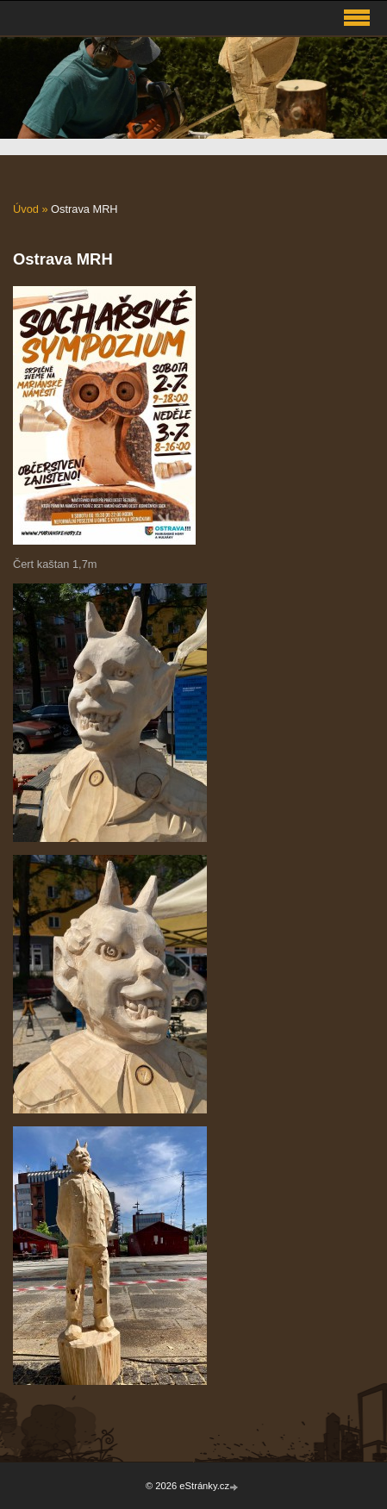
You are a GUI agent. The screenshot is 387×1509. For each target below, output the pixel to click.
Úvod (26, 209)
